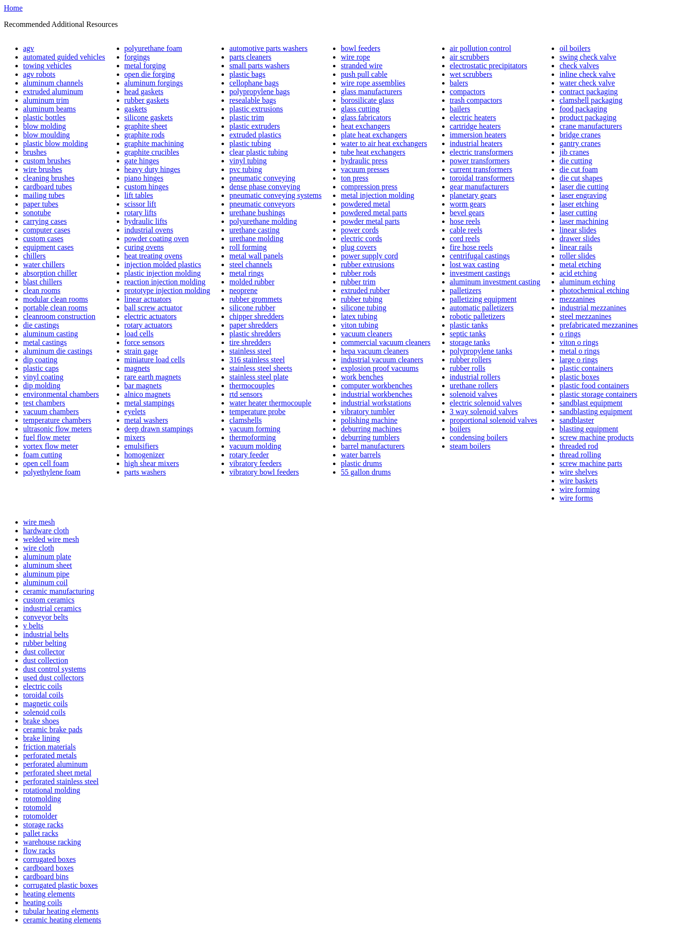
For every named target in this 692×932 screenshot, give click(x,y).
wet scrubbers (471, 74)
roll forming (248, 247)
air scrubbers (469, 57)
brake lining (41, 738)
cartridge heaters (475, 126)
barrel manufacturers (373, 446)
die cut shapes (581, 178)
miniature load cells (154, 360)
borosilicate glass (367, 100)
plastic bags (247, 74)
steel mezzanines (585, 316)
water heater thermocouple (270, 403)
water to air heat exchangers (384, 143)
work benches (362, 377)
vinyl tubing (248, 161)
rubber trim (358, 282)
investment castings (480, 273)
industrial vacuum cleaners (382, 360)
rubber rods (358, 273)
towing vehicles (47, 65)
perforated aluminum (55, 764)
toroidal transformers (482, 178)
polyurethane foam (153, 48)
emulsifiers (141, 446)
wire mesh (39, 522)
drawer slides (579, 238)
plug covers (358, 247)
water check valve (587, 83)
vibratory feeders (255, 463)
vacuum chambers (51, 411)
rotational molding (51, 790)
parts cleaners (250, 57)
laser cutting (578, 212)
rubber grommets (255, 299)
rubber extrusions (368, 264)
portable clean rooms (55, 308)
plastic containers (586, 368)
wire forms (576, 498)
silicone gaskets (148, 117)
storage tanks (470, 342)
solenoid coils (44, 712)
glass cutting (360, 109)
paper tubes (40, 204)
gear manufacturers (479, 187)
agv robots (39, 74)
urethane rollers (474, 385)
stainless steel (250, 351)
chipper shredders (256, 316)
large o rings (578, 360)
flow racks (39, 850)
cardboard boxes (48, 868)
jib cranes (574, 152)
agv (28, 48)
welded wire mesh (51, 539)
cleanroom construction (59, 316)
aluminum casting (50, 334)
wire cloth (38, 548)
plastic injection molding (162, 273)
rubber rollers (471, 360)
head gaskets (143, 91)
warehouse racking (52, 842)
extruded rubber (365, 290)
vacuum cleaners (366, 334)
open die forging (149, 74)
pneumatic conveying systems (275, 195)
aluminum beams (49, 109)
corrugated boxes (49, 859)
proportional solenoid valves (493, 420)
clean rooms (42, 290)
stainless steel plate (258, 377)
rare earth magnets (152, 377)
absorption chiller (50, 273)
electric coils (42, 686)
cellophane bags (254, 83)
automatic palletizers (482, 308)
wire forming (579, 489)
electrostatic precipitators (488, 65)
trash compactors (476, 100)
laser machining (583, 221)
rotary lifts (140, 212)
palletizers (466, 290)
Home (13, 8)
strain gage (141, 351)
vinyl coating (43, 377)
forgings (137, 57)
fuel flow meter (47, 437)
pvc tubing (245, 169)
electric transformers (481, 152)
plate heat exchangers (374, 135)
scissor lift (140, 204)
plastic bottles (44, 117)
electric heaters (473, 117)
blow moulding (46, 135)
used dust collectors (53, 678)
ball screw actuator (153, 308)
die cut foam (578, 169)
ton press (354, 178)
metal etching (580, 264)
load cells (139, 334)
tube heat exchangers (373, 152)
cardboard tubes (47, 187)
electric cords (361, 238)
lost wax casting (474, 264)
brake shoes (41, 721)
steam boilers (470, 446)
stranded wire (362, 65)
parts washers (145, 472)
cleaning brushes (48, 178)
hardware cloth (46, 531)
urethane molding (256, 238)
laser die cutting (583, 187)
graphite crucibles (151, 152)
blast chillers (42, 282)
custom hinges (146, 187)
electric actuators (150, 316)
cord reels (465, 238)
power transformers (480, 161)
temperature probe (257, 411)
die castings (41, 325)
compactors (467, 91)
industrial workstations (376, 403)
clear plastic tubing (258, 152)
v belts (33, 626)
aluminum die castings (57, 351)
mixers (135, 437)
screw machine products (596, 437)
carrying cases (45, 221)
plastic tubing (250, 143)
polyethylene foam (52, 472)
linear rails (575, 247)
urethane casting (254, 230)
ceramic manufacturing (58, 591)
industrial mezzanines (592, 308)
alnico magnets (147, 394)
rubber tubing (362, 299)
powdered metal (365, 204)
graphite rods (144, 135)
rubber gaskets (146, 100)
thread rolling (580, 455)
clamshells (245, 420)
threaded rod (578, 446)
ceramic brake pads (52, 729)
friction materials (49, 747)
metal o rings (579, 351)
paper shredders (253, 325)
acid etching (578, 273)
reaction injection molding (165, 282)
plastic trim (246, 117)
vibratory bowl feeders (264, 472)
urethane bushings (257, 212)
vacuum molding (255, 446)
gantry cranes (580, 143)
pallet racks (40, 833)
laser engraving (582, 195)
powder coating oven (156, 238)
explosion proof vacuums (380, 368)
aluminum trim (46, 100)
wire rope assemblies (373, 83)
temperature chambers (57, 420)
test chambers (44, 403)
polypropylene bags (259, 91)
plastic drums (361, 463)
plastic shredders (255, 334)
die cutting (575, 161)
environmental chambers (61, 394)
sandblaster (576, 420)
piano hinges (143, 178)
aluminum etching (587, 282)
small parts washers (259, 65)
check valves (579, 65)
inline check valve (587, 74)
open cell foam (46, 463)
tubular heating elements (61, 911)
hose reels (465, 221)
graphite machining (154, 143)
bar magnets (143, 385)
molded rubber (251, 282)
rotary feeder (249, 455)
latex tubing (359, 316)
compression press (369, 187)
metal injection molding (377, 195)
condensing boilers (478, 437)
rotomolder (40, 816)
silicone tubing (363, 308)
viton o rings (578, 342)
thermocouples (251, 385)
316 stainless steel (257, 360)
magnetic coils (45, 703)
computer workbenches (376, 385)
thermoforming (252, 437)
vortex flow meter (50, 446)
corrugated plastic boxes (60, 885)
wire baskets (578, 481)
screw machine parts (590, 463)
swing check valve (587, 57)
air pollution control (480, 48)
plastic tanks (469, 325)
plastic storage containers (598, 394)
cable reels (466, 230)
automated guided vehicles (64, 57)
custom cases (43, 238)
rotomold (37, 807)
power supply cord (369, 256)
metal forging (145, 65)
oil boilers (574, 48)
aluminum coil (45, 582)
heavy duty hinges (152, 169)
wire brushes (42, 169)
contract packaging (588, 91)
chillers (34, 256)
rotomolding (42, 799)
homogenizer (144, 455)
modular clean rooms (55, 299)
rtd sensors (245, 394)
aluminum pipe (46, 574)
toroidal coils (43, 695)
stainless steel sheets (260, 368)
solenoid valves (473, 394)
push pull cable (364, 74)
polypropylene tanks (481, 351)
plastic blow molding (55, 143)
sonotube (37, 212)
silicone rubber (252, 308)
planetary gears (473, 195)
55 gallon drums (366, 472)
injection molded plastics (162, 264)
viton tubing (359, 325)
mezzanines (577, 299)
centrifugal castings (480, 256)
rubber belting (44, 643)
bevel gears (467, 212)
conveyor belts (45, 617)
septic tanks (468, 334)
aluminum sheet (47, 565)
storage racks (43, 825)
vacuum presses (365, 169)
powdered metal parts (374, 212)
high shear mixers (151, 463)
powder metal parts (370, 221)
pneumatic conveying (262, 178)
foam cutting (42, 455)
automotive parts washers (268, 48)
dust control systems (54, 669)
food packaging (583, 109)
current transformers (481, 169)
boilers (460, 429)
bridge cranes (580, 135)
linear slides (577, 230)
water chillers (44, 264)
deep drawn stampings (158, 429)
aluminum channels (53, 83)
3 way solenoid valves (484, 411)
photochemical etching (594, 290)
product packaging (588, 117)
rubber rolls (467, 368)
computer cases (46, 230)
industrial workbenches (376, 394)
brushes (35, 152)
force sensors (144, 342)
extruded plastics (255, 135)
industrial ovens (148, 230)
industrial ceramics (52, 608)
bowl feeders (360, 48)
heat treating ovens (153, 256)
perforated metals (50, 755)
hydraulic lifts (145, 221)
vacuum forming (254, 429)
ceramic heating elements (62, 920)
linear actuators (148, 299)
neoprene (243, 290)
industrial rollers (475, 377)
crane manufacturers (590, 126)
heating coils (42, 902)
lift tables (138, 195)
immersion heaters (478, 135)
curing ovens (144, 247)
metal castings (45, 342)
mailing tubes (44, 195)
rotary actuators (148, 325)
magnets (137, 368)
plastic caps (41, 368)
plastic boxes (579, 377)
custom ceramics (48, 600)
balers (459, 83)
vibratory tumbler (368, 411)
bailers (460, 109)
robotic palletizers (477, 316)
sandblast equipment (590, 403)
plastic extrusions (256, 109)
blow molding (44, 126)
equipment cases (48, 247)
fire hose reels (471, 247)
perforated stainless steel (61, 781)
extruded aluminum (53, 91)
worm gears (468, 204)
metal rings (246, 273)
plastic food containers (594, 385)
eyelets (135, 411)
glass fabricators (366, 117)
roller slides (577, 256)
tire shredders (250, 342)
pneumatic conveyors (262, 204)
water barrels (361, 455)
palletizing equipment (483, 299)
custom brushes (47, 161)
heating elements (49, 894)
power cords (360, 230)
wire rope (355, 57)
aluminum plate (47, 556)
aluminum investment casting (495, 282)
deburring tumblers (370, 437)
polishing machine (369, 420)
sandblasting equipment (595, 411)
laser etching (578, 204)
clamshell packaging (590, 100)
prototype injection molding (167, 290)
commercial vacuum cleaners (386, 342)
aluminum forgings (153, 83)
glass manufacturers (371, 91)
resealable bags (252, 100)
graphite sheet (145, 126)
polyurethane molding (263, 221)
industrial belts (46, 634)
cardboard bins (46, 876)
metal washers (146, 420)
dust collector (44, 652)
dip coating (40, 360)
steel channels (250, 264)
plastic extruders (254, 126)
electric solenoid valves (486, 403)
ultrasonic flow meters (57, 429)
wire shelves (578, 472)
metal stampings (149, 403)
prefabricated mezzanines (598, 325)
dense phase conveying (264, 187)
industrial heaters (476, 143)
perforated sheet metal (57, 773)
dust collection (45, 660)
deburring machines (371, 429)
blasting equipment (588, 429)
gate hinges (141, 161)
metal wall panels (256, 256)
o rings (570, 334)
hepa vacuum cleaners (374, 351)
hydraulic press (364, 161)
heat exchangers (365, 126)
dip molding (42, 385)
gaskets (135, 109)
